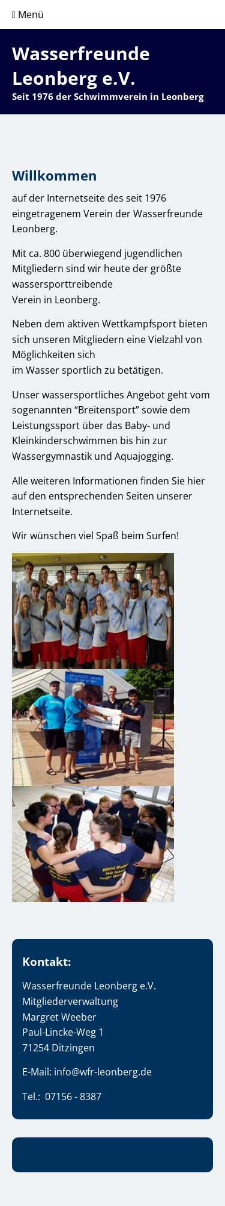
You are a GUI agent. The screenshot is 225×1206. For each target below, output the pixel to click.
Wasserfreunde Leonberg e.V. (81, 65)
